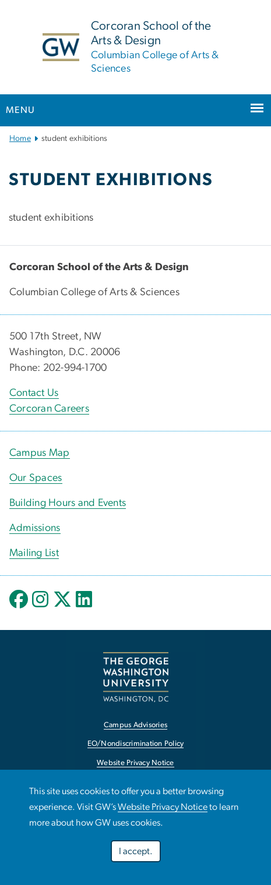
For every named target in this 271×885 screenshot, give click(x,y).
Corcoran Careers (49, 408)
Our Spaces (35, 478)
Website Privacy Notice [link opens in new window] (135, 763)
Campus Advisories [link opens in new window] (135, 725)
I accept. (136, 851)
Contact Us (34, 393)
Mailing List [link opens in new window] (34, 553)
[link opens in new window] (135, 677)
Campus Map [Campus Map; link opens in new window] (39, 453)
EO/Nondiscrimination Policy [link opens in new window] (135, 744)
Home (20, 138)
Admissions (35, 528)
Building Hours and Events (67, 503)
